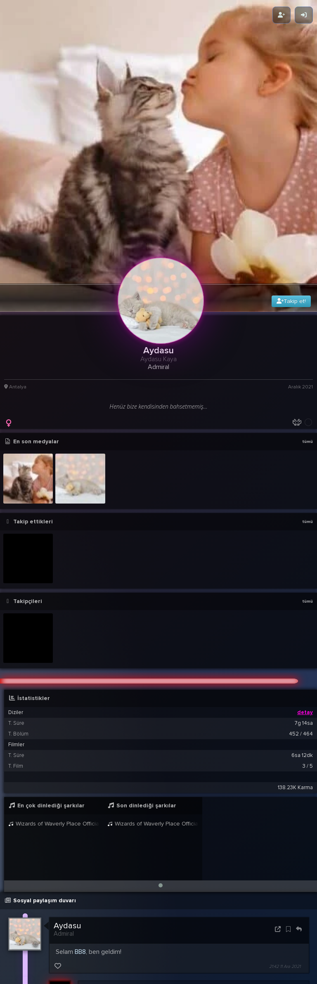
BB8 (80, 871)
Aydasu (67, 845)
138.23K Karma (295, 707)
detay (305, 632)
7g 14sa (303, 642)
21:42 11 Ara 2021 (284, 886)
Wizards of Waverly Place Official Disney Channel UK (53, 743)
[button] (161, 805)
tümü (307, 361)
